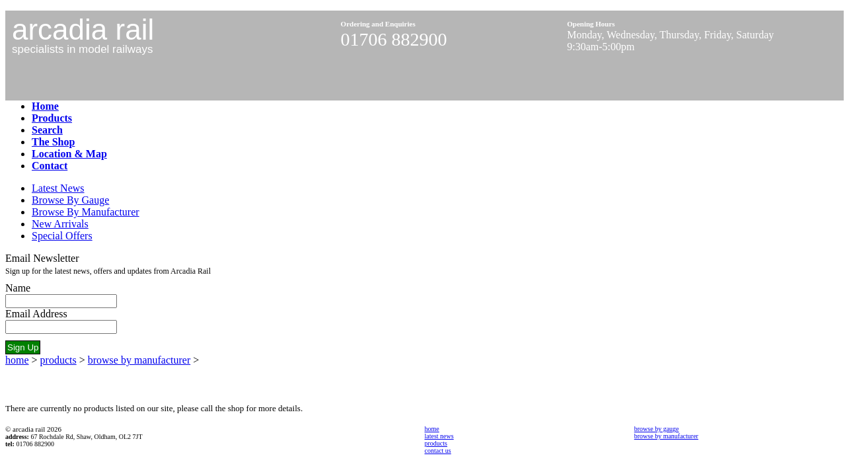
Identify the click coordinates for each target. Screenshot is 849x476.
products (58, 360)
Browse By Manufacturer (85, 212)
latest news (439, 436)
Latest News (58, 188)
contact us (438, 450)
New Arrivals (60, 223)
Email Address (36, 313)
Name (17, 288)
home (17, 360)
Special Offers (62, 235)
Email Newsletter (42, 258)
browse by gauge (656, 428)
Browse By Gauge (70, 200)
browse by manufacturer (139, 360)
